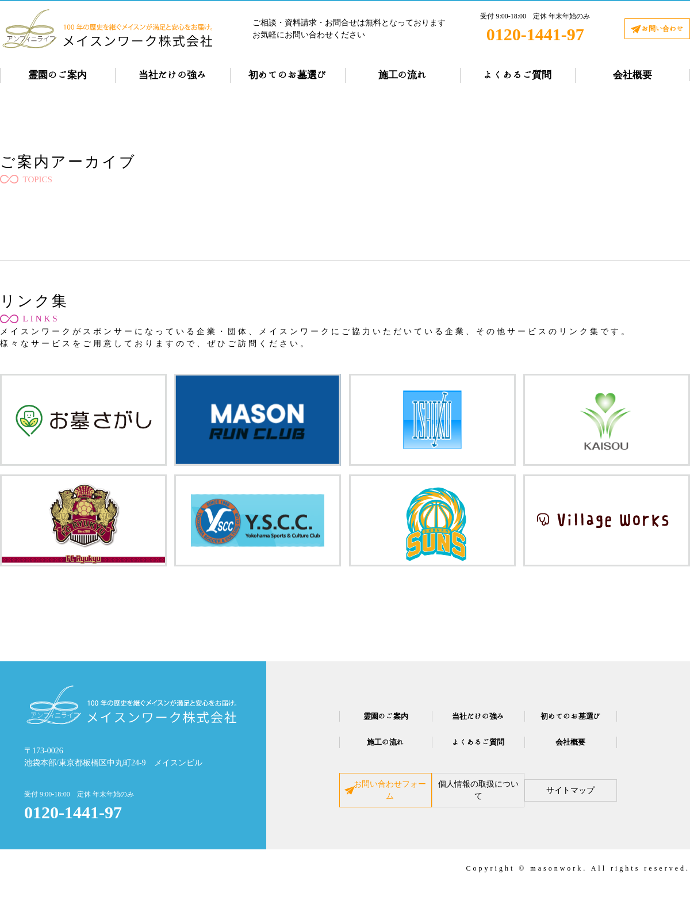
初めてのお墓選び (287, 75)
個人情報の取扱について (478, 798)
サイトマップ (599, 798)
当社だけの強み (173, 75)
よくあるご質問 (518, 75)
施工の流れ (402, 75)
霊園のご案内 (57, 75)
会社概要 (632, 75)
